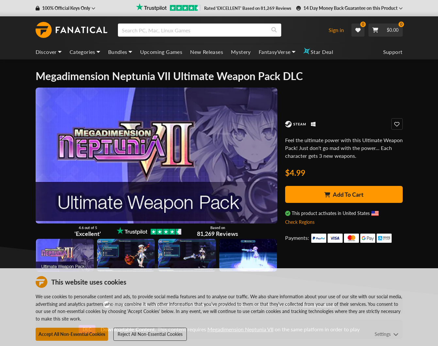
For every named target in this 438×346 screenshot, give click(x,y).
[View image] (126, 255)
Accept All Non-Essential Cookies (72, 334)
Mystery (241, 52)
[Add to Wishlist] (397, 124)
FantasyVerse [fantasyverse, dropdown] (277, 52)
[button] (65, 8)
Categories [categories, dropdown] (85, 52)
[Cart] (385, 30)
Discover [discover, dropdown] (49, 52)
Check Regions (300, 222)
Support (393, 52)
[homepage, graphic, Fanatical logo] (71, 30)
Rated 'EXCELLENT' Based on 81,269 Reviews (247, 8)
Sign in (336, 30)
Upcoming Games (161, 52)
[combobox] (220, 30)
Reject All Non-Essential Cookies (150, 334)
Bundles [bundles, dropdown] (120, 52)
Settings (386, 334)
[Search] (274, 30)
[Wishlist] (358, 30)
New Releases (206, 52)
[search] (192, 30)
